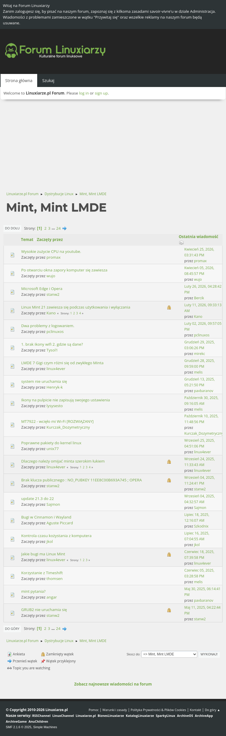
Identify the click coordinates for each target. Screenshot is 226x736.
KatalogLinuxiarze (140, 715)
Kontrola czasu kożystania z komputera (56, 535)
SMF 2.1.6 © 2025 (18, 727)
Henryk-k (54, 387)
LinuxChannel (63, 715)
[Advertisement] (113, 143)
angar (51, 597)
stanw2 (53, 294)
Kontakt (195, 710)
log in (84, 93)
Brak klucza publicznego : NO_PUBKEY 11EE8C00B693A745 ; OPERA (81, 480)
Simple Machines (45, 727)
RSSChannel (41, 715)
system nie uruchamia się (44, 381)
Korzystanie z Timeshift (42, 572)
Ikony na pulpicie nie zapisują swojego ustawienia (65, 400)
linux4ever (55, 368)
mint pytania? (33, 591)
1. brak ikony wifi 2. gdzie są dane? (52, 344)
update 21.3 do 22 (37, 498)
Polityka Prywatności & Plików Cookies (158, 710)
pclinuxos (55, 331)
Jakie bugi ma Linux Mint (43, 553)
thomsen (54, 578)
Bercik (199, 298)
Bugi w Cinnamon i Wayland (46, 517)
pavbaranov (203, 390)
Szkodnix (201, 526)
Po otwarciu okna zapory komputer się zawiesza (64, 270)
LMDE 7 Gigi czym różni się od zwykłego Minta (62, 362)
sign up (101, 93)
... (54, 228)
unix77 (52, 448)
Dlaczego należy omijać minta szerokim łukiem (63, 461)
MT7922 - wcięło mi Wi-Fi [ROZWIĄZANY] (57, 421)
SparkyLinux (165, 715)
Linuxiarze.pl (86, 715)
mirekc (199, 353)
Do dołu (12, 228)
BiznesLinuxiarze (111, 715)
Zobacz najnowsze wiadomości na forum (113, 684)
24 (58, 228)
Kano (51, 313)
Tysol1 (52, 350)
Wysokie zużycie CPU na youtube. (51, 251)
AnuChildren (38, 721)
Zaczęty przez (50, 239)
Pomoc (94, 710)
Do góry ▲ (212, 710)
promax (53, 257)
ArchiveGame (16, 721)
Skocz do (133, 654)
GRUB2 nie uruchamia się (44, 609)
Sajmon (53, 504)
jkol (49, 541)
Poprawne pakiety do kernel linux (51, 442)
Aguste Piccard (59, 522)
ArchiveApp (204, 715)
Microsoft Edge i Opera (41, 288)
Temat (27, 239)
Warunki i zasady (115, 710)
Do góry (12, 628)
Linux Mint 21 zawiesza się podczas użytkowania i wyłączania (75, 307)
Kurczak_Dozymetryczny (68, 427)
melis (198, 372)
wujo (50, 275)
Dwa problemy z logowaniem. (47, 325)
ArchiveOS (185, 715)
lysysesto (54, 405)
